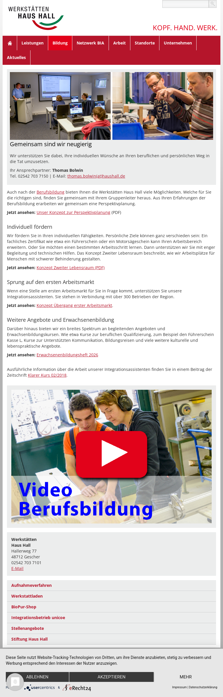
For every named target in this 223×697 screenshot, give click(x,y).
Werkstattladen (27, 596)
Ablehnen (37, 677)
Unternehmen (178, 43)
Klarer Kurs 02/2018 (47, 375)
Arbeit (119, 43)
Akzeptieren (111, 677)
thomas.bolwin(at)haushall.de (96, 176)
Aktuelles (16, 57)
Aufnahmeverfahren (31, 585)
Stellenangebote (27, 628)
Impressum (179, 687)
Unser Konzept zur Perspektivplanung (73, 212)
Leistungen (32, 43)
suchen (213, 4)
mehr (186, 677)
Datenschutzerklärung (203, 687)
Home (10, 43)
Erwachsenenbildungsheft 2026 (67, 355)
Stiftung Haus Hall (29, 639)
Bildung (60, 43)
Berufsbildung (50, 192)
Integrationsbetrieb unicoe (38, 617)
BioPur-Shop (23, 607)
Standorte (145, 43)
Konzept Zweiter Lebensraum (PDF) (71, 267)
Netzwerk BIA (90, 43)
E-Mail (17, 568)
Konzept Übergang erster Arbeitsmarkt (74, 305)
